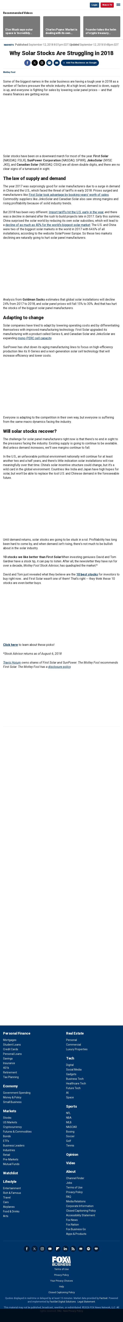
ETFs (6, 1140)
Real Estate (75, 1033)
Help (61, 1286)
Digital (70, 1064)
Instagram (42, 1249)
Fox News (72, 1219)
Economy (10, 1086)
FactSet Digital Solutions (63, 1301)
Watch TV (107, 5)
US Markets (10, 1122)
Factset (103, 1298)
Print (49, 63)
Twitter (35, 63)
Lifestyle (9, 1182)
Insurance (9, 1063)
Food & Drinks (11, 1211)
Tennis (70, 1145)
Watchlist (10, 1173)
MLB (69, 1122)
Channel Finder (75, 1178)
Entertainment (12, 1188)
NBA (69, 1117)
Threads (42, 63)
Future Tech (73, 1088)
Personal (71, 1040)
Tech (70, 1058)
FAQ (68, 1196)
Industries (9, 1150)
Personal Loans (12, 1053)
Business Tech (75, 1078)
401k (6, 1067)
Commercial (73, 1044)
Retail (6, 1154)
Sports (71, 1106)
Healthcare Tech (76, 1083)
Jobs (69, 1182)
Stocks (7, 1117)
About (71, 1171)
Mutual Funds (11, 1164)
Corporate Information (80, 1206)
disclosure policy (59, 667)
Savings (8, 1058)
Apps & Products (76, 1233)
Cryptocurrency (12, 1127)
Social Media (74, 1069)
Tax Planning (11, 1077)
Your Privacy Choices (61, 1280)
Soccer (70, 1136)
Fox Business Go (76, 1229)
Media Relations (76, 1201)
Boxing (70, 1131)
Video (70, 1163)
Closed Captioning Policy (81, 1210)
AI (67, 1092)
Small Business (12, 1102)
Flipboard (58, 1249)
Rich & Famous (12, 1192)
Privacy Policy (74, 1192)
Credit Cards (10, 1049)
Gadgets (71, 1074)
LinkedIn (65, 1249)
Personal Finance (16, 1033)
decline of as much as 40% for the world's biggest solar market (47, 225)
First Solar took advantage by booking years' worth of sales (69, 195)
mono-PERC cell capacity (34, 338)
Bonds (7, 1136)
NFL (68, 1113)
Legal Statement (86, 1301)
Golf (68, 1140)
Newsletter (81, 1249)
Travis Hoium (12, 662)
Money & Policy (12, 1097)
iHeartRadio (96, 1249)
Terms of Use (74, 1187)
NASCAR (71, 1127)
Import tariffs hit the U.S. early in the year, (76, 212)
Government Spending (16, 1092)
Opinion (72, 1154)
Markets (9, 45)
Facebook (27, 63)
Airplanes (9, 1206)
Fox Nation (72, 1224)
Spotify (88, 1249)
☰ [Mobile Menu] (118, 4)
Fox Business (15, 4)
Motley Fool (9, 72)
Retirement (10, 1072)
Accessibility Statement (80, 1215)
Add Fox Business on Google (81, 62)
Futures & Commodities (17, 1131)
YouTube (50, 1249)
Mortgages (9, 1040)
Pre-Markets (10, 1159)
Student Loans (12, 1044)
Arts (5, 1216)
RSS (73, 1249)
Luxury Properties (77, 1049)
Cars (6, 1202)
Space (70, 1097)
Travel (7, 1197)
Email (57, 63)
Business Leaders (13, 1145)
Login (94, 5)
